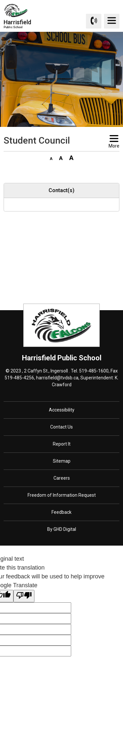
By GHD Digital (61, 529)
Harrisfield (17, 24)
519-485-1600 (94, 370)
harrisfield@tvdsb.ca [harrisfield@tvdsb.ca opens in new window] (57, 377)
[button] (51, 157)
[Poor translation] (23, 596)
